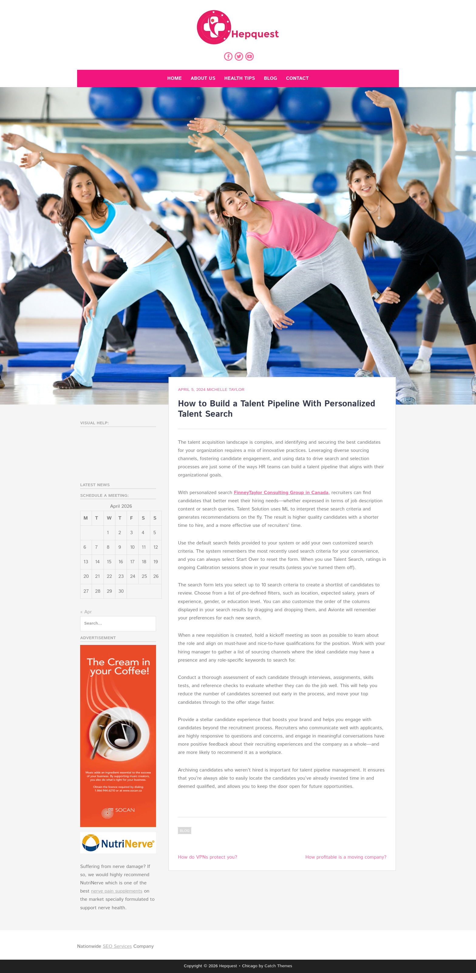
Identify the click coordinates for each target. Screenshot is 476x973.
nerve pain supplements (116, 891)
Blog (270, 78)
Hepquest (228, 966)
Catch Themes (278, 966)
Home (174, 78)
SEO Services (117, 946)
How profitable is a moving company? (345, 857)
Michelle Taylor (225, 390)
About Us (203, 78)
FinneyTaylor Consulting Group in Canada (281, 492)
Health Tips (239, 78)
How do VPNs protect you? (207, 857)
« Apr (86, 612)
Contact (297, 78)
